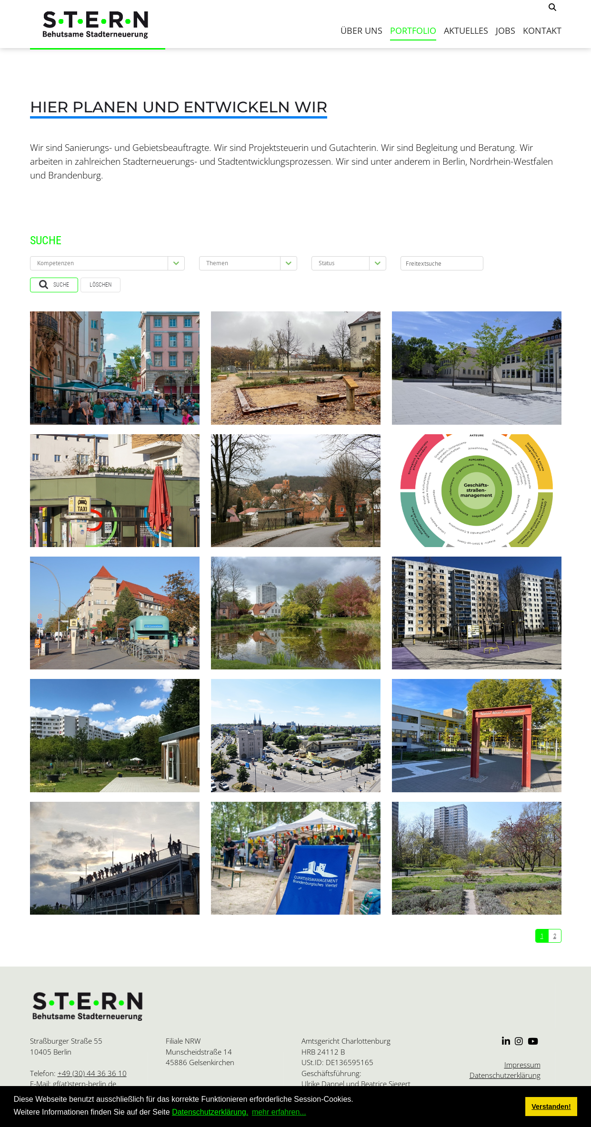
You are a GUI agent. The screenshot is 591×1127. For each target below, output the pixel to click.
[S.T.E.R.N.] (97, 24)
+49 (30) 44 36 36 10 (92, 1073)
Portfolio (413, 30)
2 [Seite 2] (554, 935)
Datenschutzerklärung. (210, 1112)
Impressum (522, 1064)
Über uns (361, 30)
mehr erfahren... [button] (279, 1112)
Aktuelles (466, 30)
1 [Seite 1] (542, 935)
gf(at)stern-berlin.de (84, 1083)
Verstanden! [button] (551, 1106)
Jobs (505, 30)
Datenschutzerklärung (505, 1075)
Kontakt (542, 30)
